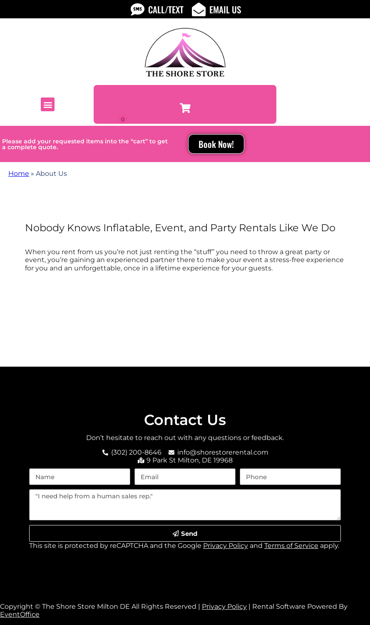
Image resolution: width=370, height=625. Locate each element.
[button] (48, 104)
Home (18, 174)
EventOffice (20, 614)
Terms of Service (291, 546)
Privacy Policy (225, 546)
